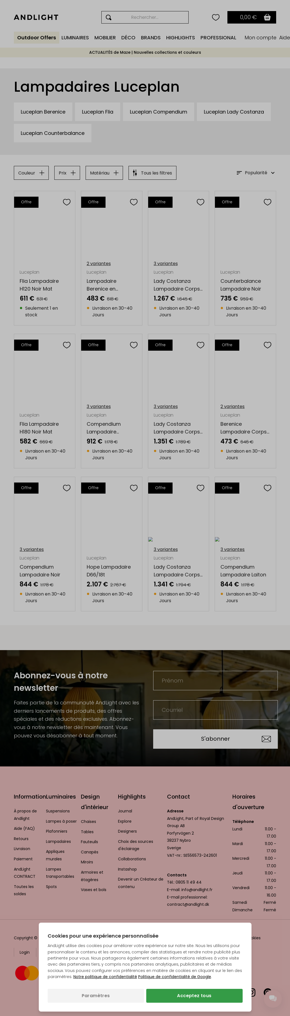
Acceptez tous (194, 995)
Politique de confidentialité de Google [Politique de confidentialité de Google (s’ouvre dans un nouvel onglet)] (174, 976)
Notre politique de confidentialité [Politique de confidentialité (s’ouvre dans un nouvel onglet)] (105, 976)
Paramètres (96, 995)
